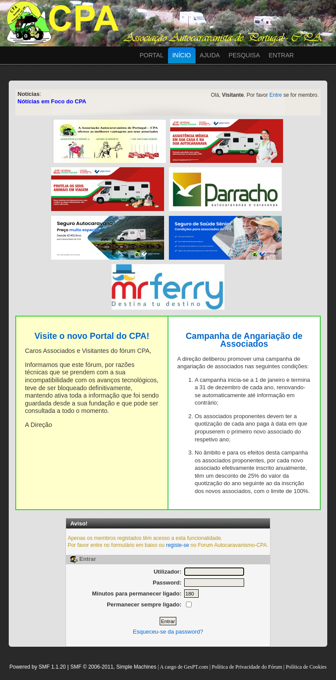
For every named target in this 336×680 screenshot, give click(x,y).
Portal (152, 55)
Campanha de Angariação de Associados (244, 340)
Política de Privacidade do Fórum (247, 667)
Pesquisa (244, 55)
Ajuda (210, 55)
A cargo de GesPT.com (184, 667)
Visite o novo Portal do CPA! (92, 336)
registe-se (177, 545)
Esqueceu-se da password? (168, 631)
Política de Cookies (306, 667)
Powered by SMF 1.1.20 (38, 667)
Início (181, 55)
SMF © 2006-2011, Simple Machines (113, 667)
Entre (276, 95)
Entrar (281, 55)
